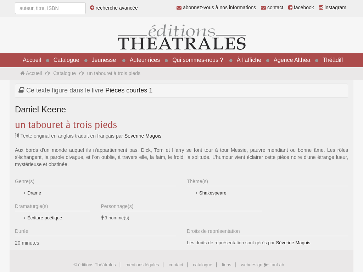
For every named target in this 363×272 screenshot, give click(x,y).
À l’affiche (249, 60)
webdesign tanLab (262, 264)
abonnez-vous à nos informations (216, 7)
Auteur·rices (145, 60)
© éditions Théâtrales (94, 264)
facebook (301, 7)
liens (226, 264)
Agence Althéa (292, 60)
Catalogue (66, 60)
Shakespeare (213, 193)
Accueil (32, 60)
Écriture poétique (44, 217)
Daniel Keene (40, 109)
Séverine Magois (142, 136)
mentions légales (142, 264)
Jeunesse (104, 60)
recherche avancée (114, 8)
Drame (34, 193)
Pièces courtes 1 (128, 90)
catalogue (202, 264)
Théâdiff (333, 60)
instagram (332, 7)
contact (272, 7)
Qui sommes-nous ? (197, 60)
